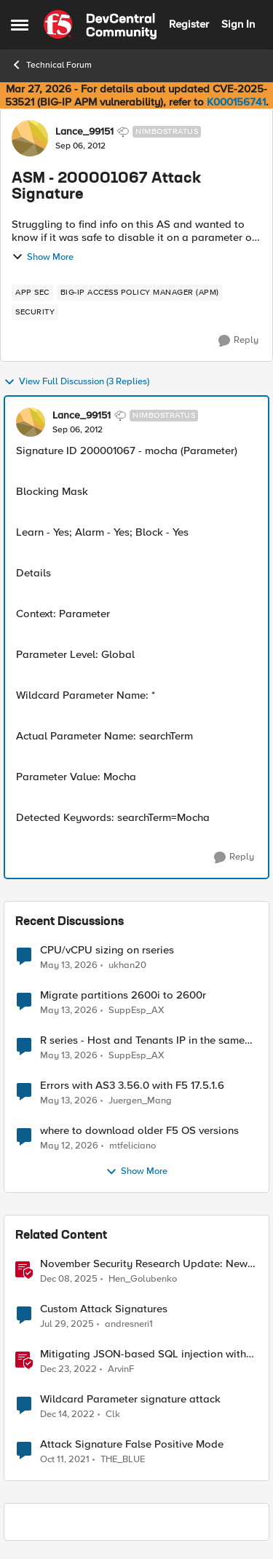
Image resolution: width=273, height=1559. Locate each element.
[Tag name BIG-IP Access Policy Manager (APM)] (140, 293)
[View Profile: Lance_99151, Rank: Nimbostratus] (30, 138)
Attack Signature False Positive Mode (131, 1444)
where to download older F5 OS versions (139, 1130)
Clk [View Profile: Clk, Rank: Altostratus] (113, 1414)
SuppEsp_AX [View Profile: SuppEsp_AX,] (136, 1010)
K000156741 (236, 101)
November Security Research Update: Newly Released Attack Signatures (148, 1264)
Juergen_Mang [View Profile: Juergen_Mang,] (140, 1100)
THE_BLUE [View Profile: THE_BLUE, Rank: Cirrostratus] (122, 1459)
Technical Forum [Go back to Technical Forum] (51, 65)
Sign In (238, 24)
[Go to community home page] (100, 25)
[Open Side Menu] (20, 25)
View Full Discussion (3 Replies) (76, 382)
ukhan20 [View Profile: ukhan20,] (127, 964)
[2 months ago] (69, 965)
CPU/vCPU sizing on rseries (107, 950)
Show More (43, 257)
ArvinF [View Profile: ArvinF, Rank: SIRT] (121, 1369)
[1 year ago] (67, 1324)
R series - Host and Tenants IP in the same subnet (142, 1040)
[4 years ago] (65, 1460)
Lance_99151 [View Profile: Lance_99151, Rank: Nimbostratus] (84, 132)
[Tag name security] (35, 312)
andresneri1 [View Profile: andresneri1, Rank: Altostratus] (129, 1324)
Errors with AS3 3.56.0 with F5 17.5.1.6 (132, 1085)
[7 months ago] (69, 1279)
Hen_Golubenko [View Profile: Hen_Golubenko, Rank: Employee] (142, 1279)
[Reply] (238, 340)
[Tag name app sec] (32, 293)
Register (189, 24)
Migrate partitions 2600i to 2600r (123, 995)
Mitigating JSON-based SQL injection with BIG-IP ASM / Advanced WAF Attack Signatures (143, 1354)
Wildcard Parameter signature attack (130, 1399)
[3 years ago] (68, 1370)
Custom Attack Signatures (103, 1309)
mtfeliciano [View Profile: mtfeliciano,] (132, 1146)
